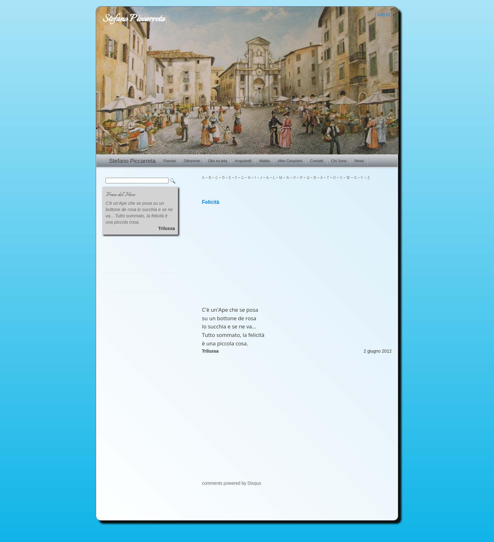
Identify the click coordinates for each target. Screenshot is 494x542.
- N (285, 178)
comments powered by (231, 483)
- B (207, 178)
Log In (383, 14)
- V (339, 178)
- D (221, 178)
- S (319, 178)
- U (332, 178)
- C (214, 178)
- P (299, 178)
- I (253, 178)
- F (234, 178)
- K (265, 178)
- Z (366, 178)
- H (247, 178)
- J (259, 178)
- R (312, 178)
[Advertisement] (297, 255)
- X (353, 178)
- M (278, 178)
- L (272, 178)
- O (292, 178)
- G (240, 178)
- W (346, 178)
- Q (305, 178)
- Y (359, 178)
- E (228, 178)
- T (326, 178)
